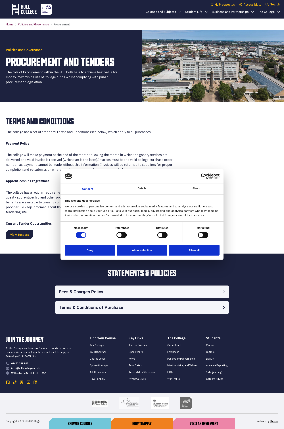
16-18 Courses (98, 352)
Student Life (196, 12)
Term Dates (135, 365)
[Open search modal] (273, 4)
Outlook (210, 352)
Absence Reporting (217, 365)
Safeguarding (214, 372)
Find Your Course (103, 338)
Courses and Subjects (163, 12)
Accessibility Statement (142, 372)
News (132, 358)
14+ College (97, 345)
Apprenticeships (99, 365)
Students (213, 338)
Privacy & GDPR (137, 379)
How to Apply (97, 379)
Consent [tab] (87, 188)
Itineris (274, 421)
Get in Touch (174, 345)
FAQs (170, 372)
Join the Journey (138, 345)
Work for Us (174, 379)
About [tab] (196, 188)
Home (9, 24)
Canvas (210, 345)
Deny (90, 250)
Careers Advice (214, 379)
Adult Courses (98, 372)
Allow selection (142, 250)
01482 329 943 (19, 363)
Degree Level (97, 358)
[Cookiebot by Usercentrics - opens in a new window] (204, 176)
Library (210, 358)
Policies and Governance (32, 24)
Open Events (136, 352)
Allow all (194, 250)
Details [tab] (142, 188)
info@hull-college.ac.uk (25, 368)
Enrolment (173, 352)
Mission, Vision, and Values (182, 365)
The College (269, 12)
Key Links (136, 338)
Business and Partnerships (233, 12)
